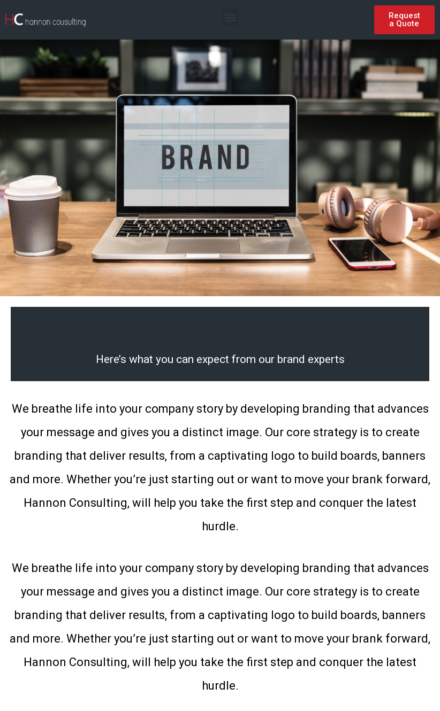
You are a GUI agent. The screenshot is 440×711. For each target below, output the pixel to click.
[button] (230, 17)
